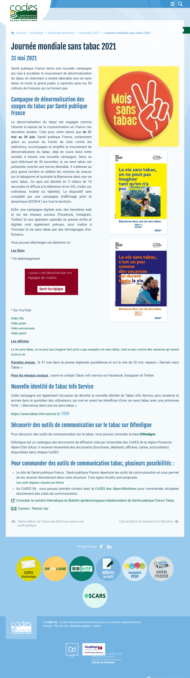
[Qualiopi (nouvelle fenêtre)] (103, 649)
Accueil (21, 33)
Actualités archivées (61, 33)
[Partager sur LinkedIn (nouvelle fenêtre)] (109, 546)
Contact (47, 625)
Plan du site (61, 625)
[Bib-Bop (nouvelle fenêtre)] (81, 568)
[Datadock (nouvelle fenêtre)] (62, 650)
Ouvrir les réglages (51, 289)
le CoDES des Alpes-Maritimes (114, 489)
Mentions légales (80, 625)
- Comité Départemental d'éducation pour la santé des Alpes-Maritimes (93, 622)
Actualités (37, 33)
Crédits (97, 625)
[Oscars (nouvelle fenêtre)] (95, 595)
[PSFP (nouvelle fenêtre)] (134, 568)
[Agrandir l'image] (138, 106)
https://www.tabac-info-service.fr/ (36, 414)
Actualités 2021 (89, 33)
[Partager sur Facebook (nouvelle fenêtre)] (101, 546)
